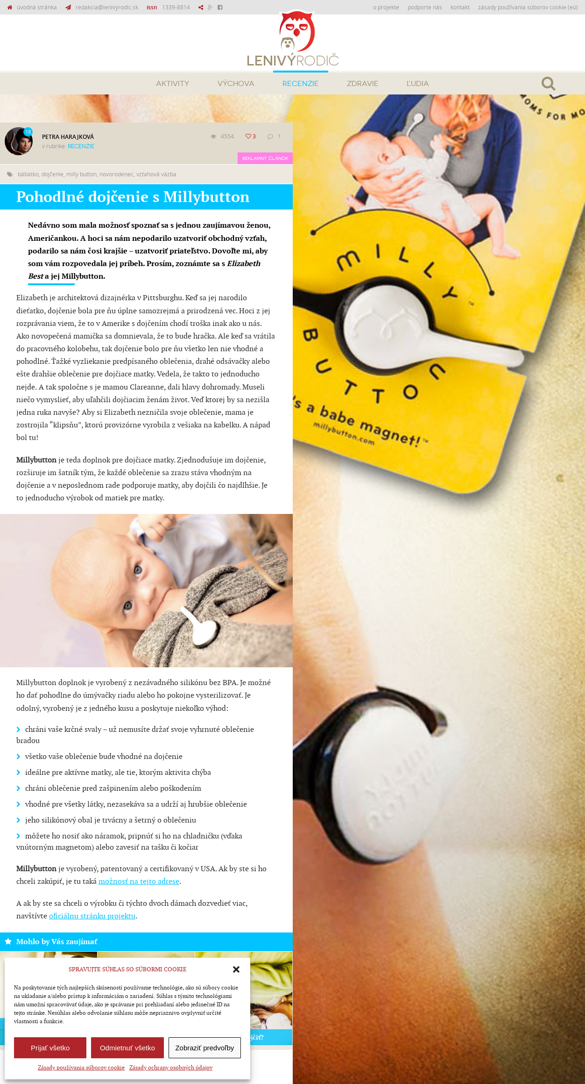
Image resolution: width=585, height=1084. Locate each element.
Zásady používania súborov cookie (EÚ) (528, 7)
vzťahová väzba (156, 174)
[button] (236, 969)
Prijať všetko (50, 1048)
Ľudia (418, 83)
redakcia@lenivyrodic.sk (107, 7)
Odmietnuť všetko (127, 1048)
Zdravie (363, 83)
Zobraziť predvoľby (204, 1048)
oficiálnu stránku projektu (92, 916)
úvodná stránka (37, 7)
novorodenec (116, 174)
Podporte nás (425, 7)
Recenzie (300, 83)
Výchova (236, 83)
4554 (227, 136)
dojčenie (52, 174)
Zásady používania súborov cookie (81, 1067)
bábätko (28, 174)
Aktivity (173, 83)
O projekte (386, 7)
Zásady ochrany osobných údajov (170, 1067)
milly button (81, 174)
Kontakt (460, 7)
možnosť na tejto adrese (139, 881)
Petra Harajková (68, 137)
